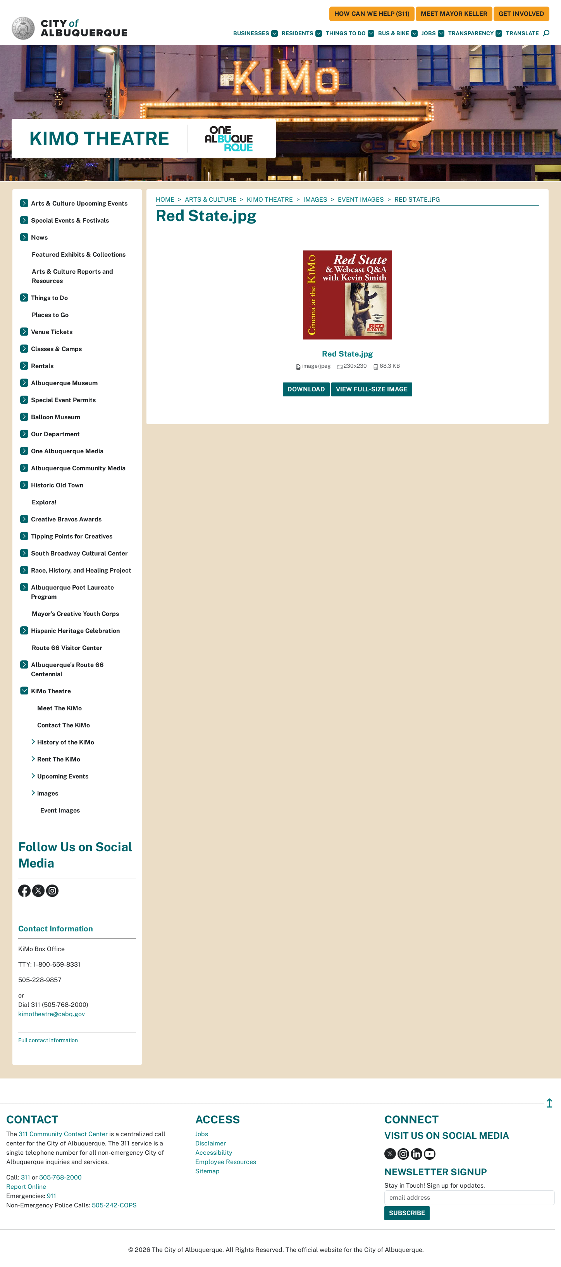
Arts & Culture (210, 199)
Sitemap (207, 1171)
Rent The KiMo (58, 759)
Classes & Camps (56, 349)
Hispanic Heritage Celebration (75, 630)
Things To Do (350, 33)
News (39, 237)
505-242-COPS (114, 1205)
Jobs (433, 33)
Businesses (255, 33)
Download (306, 389)
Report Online (26, 1186)
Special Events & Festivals (70, 220)
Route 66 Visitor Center (67, 648)
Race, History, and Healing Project (81, 570)
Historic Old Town (57, 485)
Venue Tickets (51, 332)
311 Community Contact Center (63, 1134)
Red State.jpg (347, 353)
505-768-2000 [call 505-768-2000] (60, 1177)
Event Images (361, 199)
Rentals (42, 366)
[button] (522, 33)
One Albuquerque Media (67, 451)
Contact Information (55, 928)
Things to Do (49, 298)
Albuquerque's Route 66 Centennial (67, 669)
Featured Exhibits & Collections (79, 254)
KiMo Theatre (270, 199)
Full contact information (48, 1040)
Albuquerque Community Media (78, 468)
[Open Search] (546, 33)
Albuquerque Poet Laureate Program (72, 592)
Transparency (475, 33)
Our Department (55, 434)
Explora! (44, 502)
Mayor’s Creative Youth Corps (75, 613)
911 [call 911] (51, 1196)
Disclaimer (210, 1143)
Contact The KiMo (63, 725)
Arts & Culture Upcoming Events (79, 203)
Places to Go (50, 315)
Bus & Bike (398, 33)
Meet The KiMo (59, 708)
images (315, 199)
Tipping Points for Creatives (71, 536)
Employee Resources (225, 1162)
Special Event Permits (63, 400)
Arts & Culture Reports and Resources (72, 276)
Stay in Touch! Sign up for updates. (434, 1185)
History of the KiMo (65, 742)
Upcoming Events (62, 776)
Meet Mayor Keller (454, 13)
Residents (302, 33)
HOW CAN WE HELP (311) (372, 13)
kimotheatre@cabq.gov (51, 1014)
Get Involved (521, 13)
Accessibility (213, 1152)
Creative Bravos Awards (66, 519)
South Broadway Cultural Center (79, 553)
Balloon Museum (55, 417)
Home (165, 199)
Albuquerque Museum (64, 383)
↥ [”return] (549, 1103)
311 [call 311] (25, 1177)
